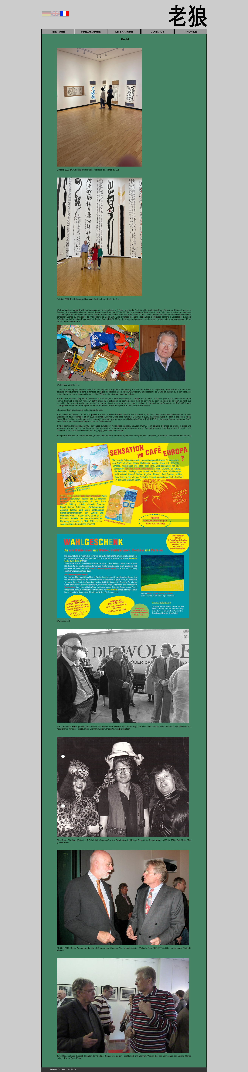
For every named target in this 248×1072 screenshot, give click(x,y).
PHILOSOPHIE (91, 31)
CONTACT (157, 31)
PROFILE (191, 31)
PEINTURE (58, 31)
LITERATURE (124, 31)
